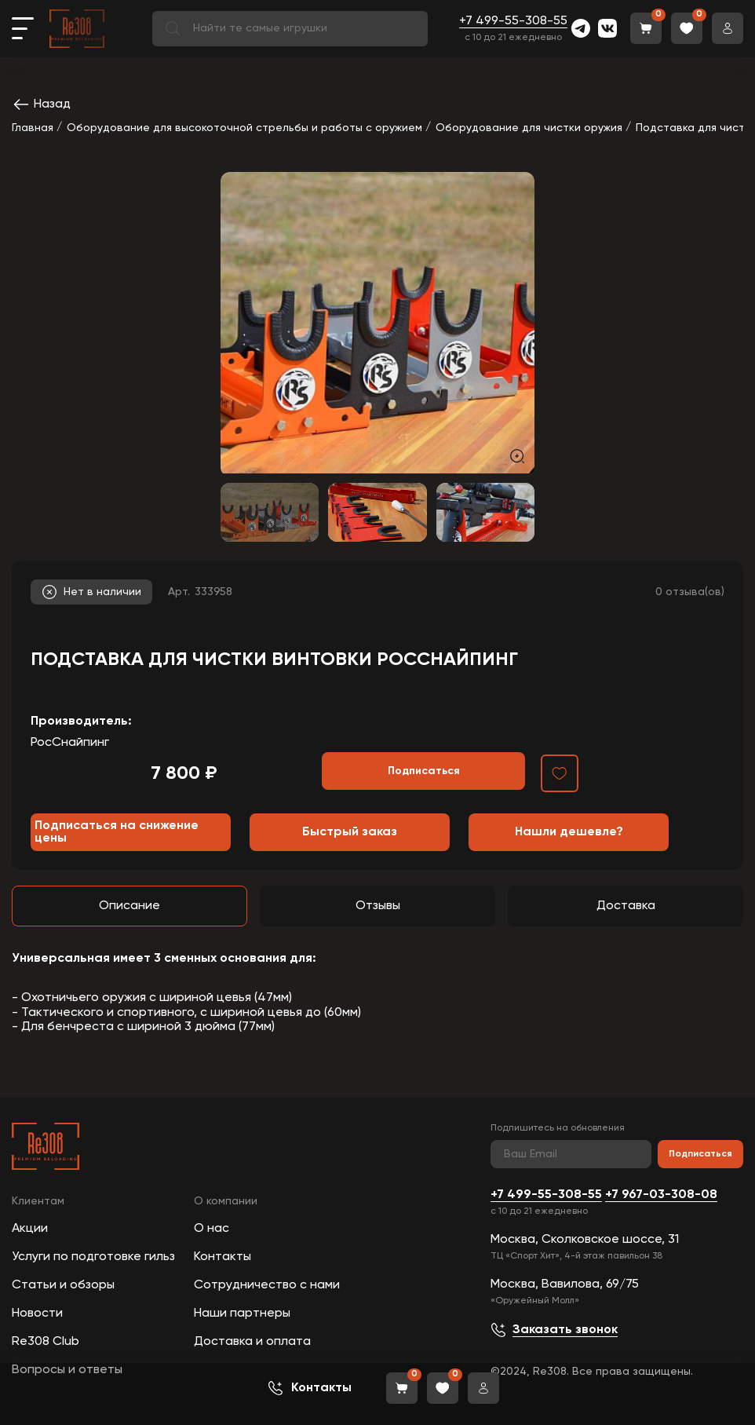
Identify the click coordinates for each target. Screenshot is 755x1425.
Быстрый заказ (349, 832)
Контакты (222, 1257)
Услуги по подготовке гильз (93, 1257)
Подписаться (700, 1154)
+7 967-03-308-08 (661, 1195)
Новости (37, 1313)
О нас (211, 1228)
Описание (129, 906)
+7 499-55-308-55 (513, 21)
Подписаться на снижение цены (117, 832)
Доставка (625, 906)
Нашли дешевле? (569, 832)
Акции (30, 1228)
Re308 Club (45, 1341)
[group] (377, 322)
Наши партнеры (242, 1313)
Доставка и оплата (252, 1341)
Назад (41, 104)
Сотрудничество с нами (267, 1285)
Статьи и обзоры (63, 1285)
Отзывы (378, 906)
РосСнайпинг (70, 742)
